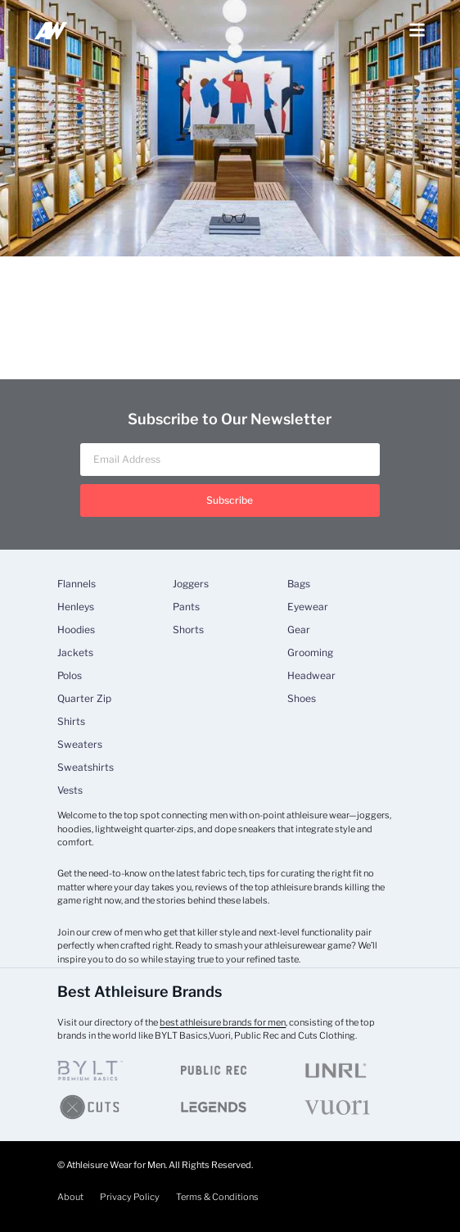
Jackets (75, 652)
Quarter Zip (84, 698)
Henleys (75, 607)
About (70, 1197)
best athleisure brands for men (223, 1022)
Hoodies (76, 630)
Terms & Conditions (217, 1197)
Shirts (71, 721)
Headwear (311, 675)
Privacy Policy (130, 1197)
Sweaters (79, 744)
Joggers (191, 584)
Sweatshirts (85, 767)
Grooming (310, 652)
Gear (298, 630)
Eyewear (307, 607)
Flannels (76, 584)
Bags (298, 584)
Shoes (301, 698)
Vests (70, 790)
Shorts (188, 630)
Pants (186, 607)
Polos (69, 675)
